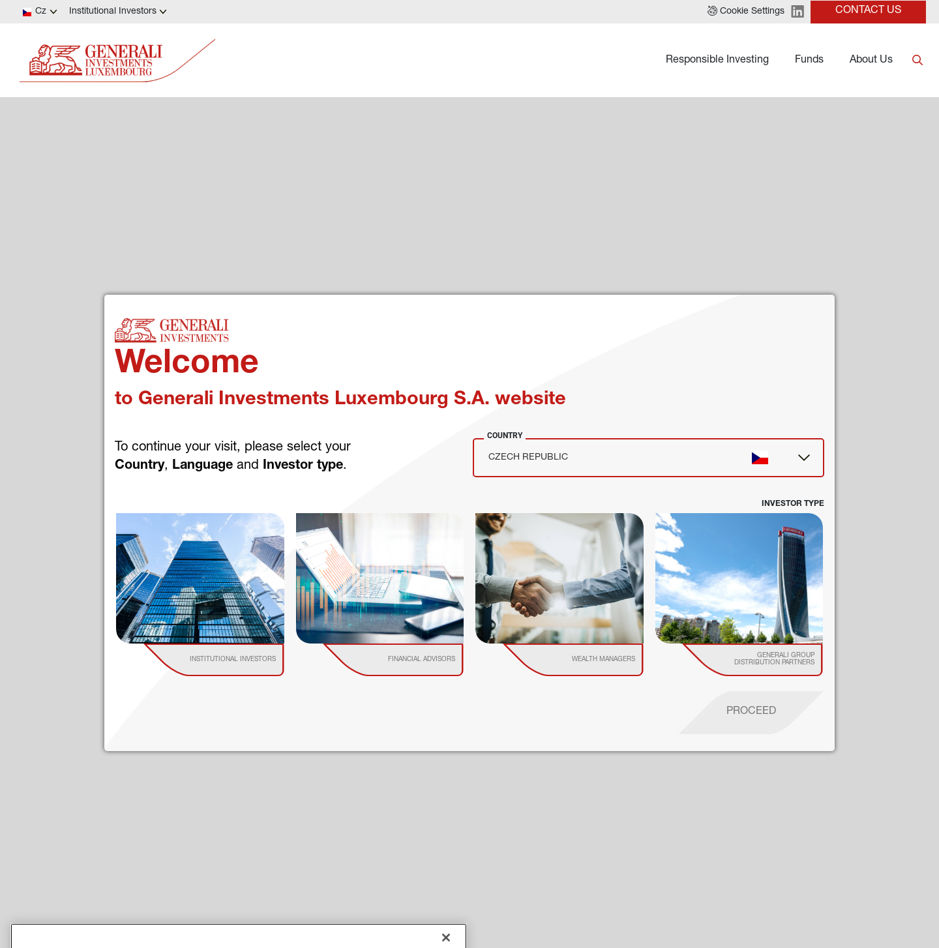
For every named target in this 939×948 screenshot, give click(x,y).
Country (504, 435)
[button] (746, 11)
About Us (871, 60)
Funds (809, 60)
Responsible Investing (717, 60)
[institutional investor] (232, 660)
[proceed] (751, 712)
